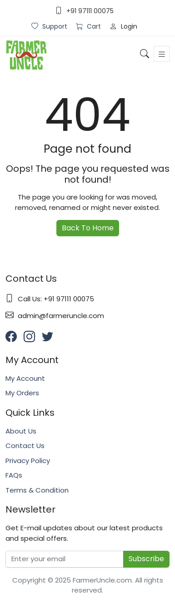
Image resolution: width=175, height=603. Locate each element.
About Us (20, 431)
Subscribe (146, 558)
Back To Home (88, 228)
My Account (25, 378)
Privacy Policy (27, 460)
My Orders (22, 393)
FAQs (13, 475)
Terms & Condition (37, 490)
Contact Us (25, 445)
